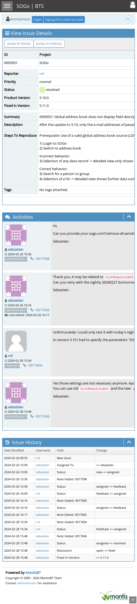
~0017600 (41, 309)
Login (37, 19)
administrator (27, 583)
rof (41, 73)
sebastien (15, 249)
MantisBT (33, 572)
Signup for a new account (64, 19)
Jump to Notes (19, 43)
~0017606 (41, 416)
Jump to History (49, 43)
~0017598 (41, 258)
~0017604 (34, 365)
